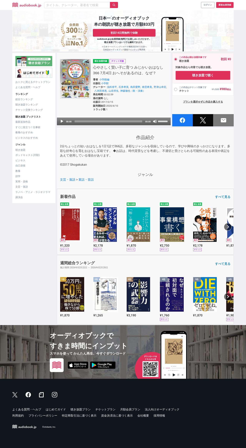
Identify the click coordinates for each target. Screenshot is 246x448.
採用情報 (159, 415)
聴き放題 (20, 149)
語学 (17, 176)
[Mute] (155, 121)
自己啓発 (20, 165)
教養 (17, 171)
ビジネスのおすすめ (26, 137)
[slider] (108, 121)
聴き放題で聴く (203, 75)
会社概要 (143, 415)
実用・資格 (21, 181)
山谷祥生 (114, 90)
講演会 (19, 197)
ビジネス (20, 160)
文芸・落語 (21, 186)
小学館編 (104, 79)
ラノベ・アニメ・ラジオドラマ (32, 192)
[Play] (62, 121)
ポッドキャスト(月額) (27, 155)
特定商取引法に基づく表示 (79, 415)
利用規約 (18, 415)
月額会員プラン (130, 409)
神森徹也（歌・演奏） (132, 90)
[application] (114, 121)
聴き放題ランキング (26, 104)
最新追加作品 (22, 121)
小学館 (105, 83)
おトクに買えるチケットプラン (32, 82)
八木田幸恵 (100, 90)
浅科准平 (112, 87)
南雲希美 (147, 87)
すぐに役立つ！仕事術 (27, 127)
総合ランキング (24, 99)
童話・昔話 (86, 179)
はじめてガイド (56, 409)
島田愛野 (135, 87)
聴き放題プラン (81, 409)
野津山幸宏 (160, 87)
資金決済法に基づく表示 (117, 415)
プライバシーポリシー (42, 415)
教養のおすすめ (24, 132)
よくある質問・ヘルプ (27, 87)
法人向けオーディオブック (162, 409)
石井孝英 (124, 87)
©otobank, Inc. (49, 427)
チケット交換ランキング (29, 109)
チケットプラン (105, 409)
